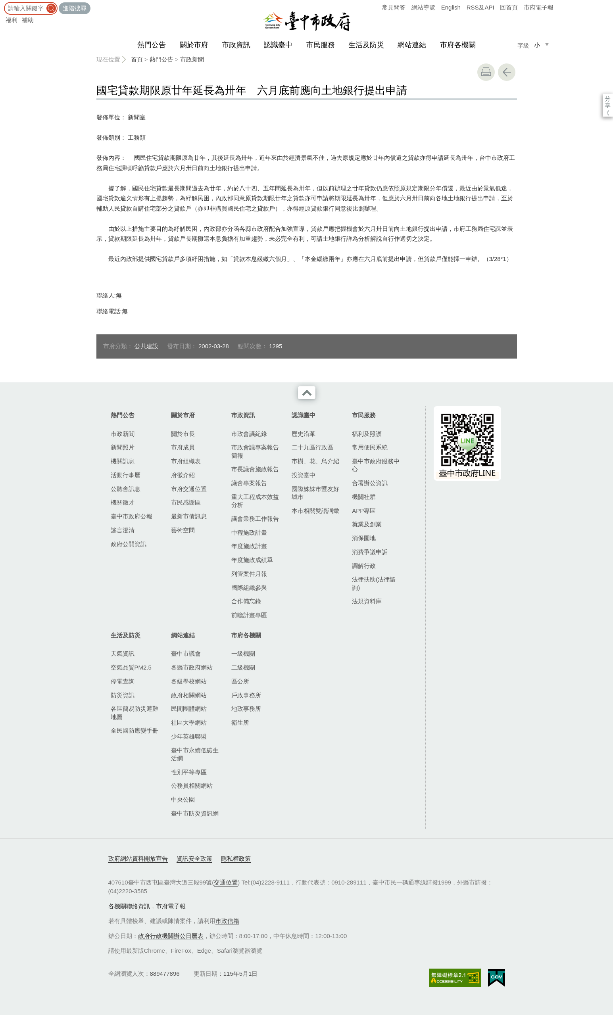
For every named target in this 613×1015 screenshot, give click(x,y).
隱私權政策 (236, 858)
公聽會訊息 (125, 488)
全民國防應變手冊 (134, 730)
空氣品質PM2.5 (131, 667)
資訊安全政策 (194, 858)
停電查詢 (123, 681)
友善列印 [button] (486, 72)
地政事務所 (246, 708)
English (451, 7)
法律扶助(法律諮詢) (374, 583)
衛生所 (240, 722)
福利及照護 (367, 433)
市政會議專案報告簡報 (255, 451)
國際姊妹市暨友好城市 (315, 492)
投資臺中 (303, 475)
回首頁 (509, 7)
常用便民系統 (370, 447)
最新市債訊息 (189, 516)
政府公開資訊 (128, 544)
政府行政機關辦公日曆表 (171, 935)
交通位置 (226, 882)
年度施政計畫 (249, 546)
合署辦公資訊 (370, 483)
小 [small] (537, 45)
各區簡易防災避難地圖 (134, 712)
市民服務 (320, 45)
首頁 (137, 59)
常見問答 (393, 7)
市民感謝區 (186, 502)
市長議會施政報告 (255, 469)
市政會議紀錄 (249, 433)
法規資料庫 (367, 601)
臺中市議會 (186, 653)
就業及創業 (367, 524)
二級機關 (243, 667)
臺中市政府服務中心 (376, 465)
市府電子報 (538, 7)
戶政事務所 (246, 695)
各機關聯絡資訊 (129, 906)
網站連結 (412, 45)
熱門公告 (151, 45)
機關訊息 (123, 461)
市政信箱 (227, 920)
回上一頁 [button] (506, 72)
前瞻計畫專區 (249, 615)
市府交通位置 (189, 488)
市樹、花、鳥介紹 (315, 461)
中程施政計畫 (249, 532)
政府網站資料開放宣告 (138, 858)
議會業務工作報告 (255, 518)
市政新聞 (192, 59)
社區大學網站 (189, 722)
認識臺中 (278, 45)
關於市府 (194, 45)
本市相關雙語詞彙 (315, 510)
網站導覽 (423, 7)
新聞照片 (123, 447)
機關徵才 (123, 502)
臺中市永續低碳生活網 (195, 754)
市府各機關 (458, 45)
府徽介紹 (183, 475)
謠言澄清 (123, 530)
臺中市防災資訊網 (195, 813)
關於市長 (183, 433)
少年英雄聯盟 (189, 736)
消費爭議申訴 (370, 552)
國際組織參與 (249, 587)
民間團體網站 (189, 708)
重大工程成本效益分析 (255, 500)
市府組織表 (186, 461)
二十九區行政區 (312, 447)
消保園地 (364, 538)
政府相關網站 (189, 695)
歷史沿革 (303, 433)
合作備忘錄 (246, 601)
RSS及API (480, 7)
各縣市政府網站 (192, 667)
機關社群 (364, 496)
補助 (28, 20)
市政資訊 (236, 45)
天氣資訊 (123, 653)
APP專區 (364, 510)
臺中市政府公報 (131, 516)
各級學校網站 (189, 681)
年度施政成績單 (252, 559)
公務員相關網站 (192, 785)
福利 (11, 20)
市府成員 (183, 447)
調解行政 (364, 565)
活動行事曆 (125, 475)
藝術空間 (183, 530)
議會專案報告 (249, 483)
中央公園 (183, 799)
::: (2, 3)
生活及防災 (366, 45)
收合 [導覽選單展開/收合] (306, 392)
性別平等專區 (189, 772)
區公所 (240, 681)
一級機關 (243, 653)
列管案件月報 (249, 573)
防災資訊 (123, 695)
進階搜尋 (74, 8)
